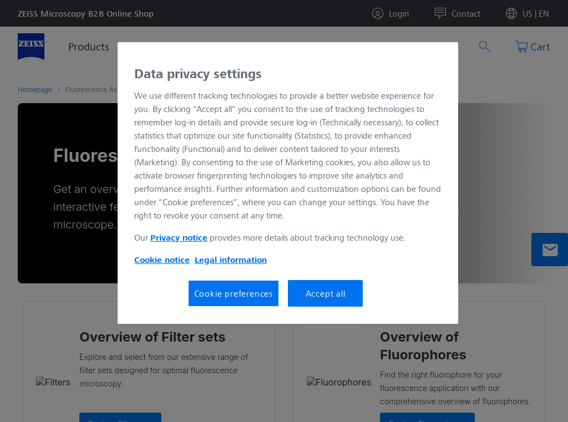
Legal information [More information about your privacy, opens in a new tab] (231, 259)
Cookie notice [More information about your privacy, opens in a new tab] (162, 259)
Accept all (326, 293)
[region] (288, 183)
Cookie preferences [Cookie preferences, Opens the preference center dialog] (233, 293)
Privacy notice (178, 237)
